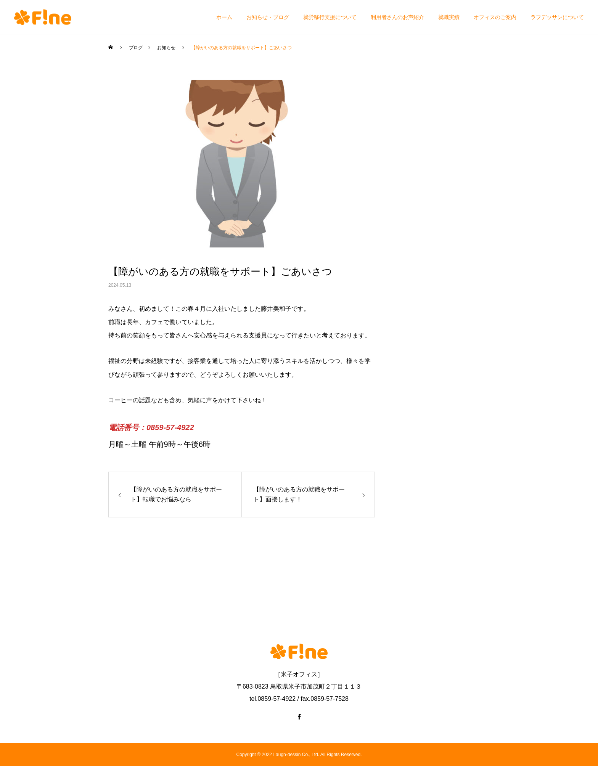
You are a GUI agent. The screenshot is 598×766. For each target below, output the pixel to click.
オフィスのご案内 (495, 17)
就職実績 (449, 17)
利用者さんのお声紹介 (397, 17)
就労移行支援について (330, 17)
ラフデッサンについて (557, 17)
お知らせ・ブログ (267, 17)
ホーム (224, 17)
